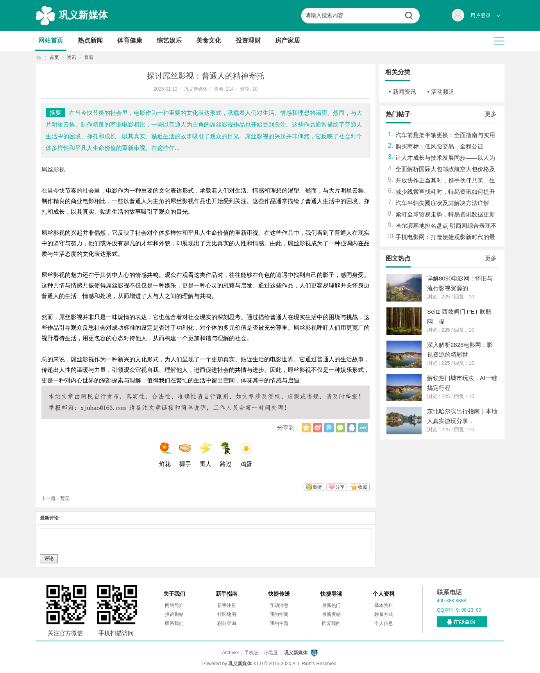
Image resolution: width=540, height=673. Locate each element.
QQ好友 (351, 427)
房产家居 (287, 40)
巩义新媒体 (83, 14)
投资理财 (248, 40)
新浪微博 (317, 427)
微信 (340, 427)
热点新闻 (90, 40)
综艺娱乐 (169, 40)
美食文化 (208, 40)
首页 (39, 57)
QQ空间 (306, 427)
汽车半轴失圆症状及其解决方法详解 (442, 203)
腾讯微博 (329, 427)
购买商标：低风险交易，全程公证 (439, 146)
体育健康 (129, 40)
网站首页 (50, 40)
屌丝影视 (53, 169)
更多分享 (363, 427)
